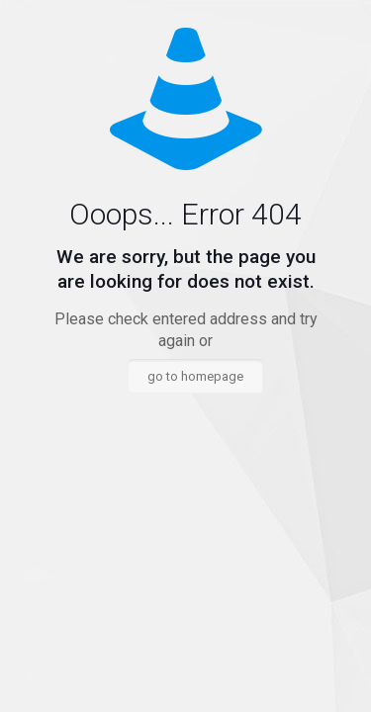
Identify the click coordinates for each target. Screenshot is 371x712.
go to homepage (195, 376)
